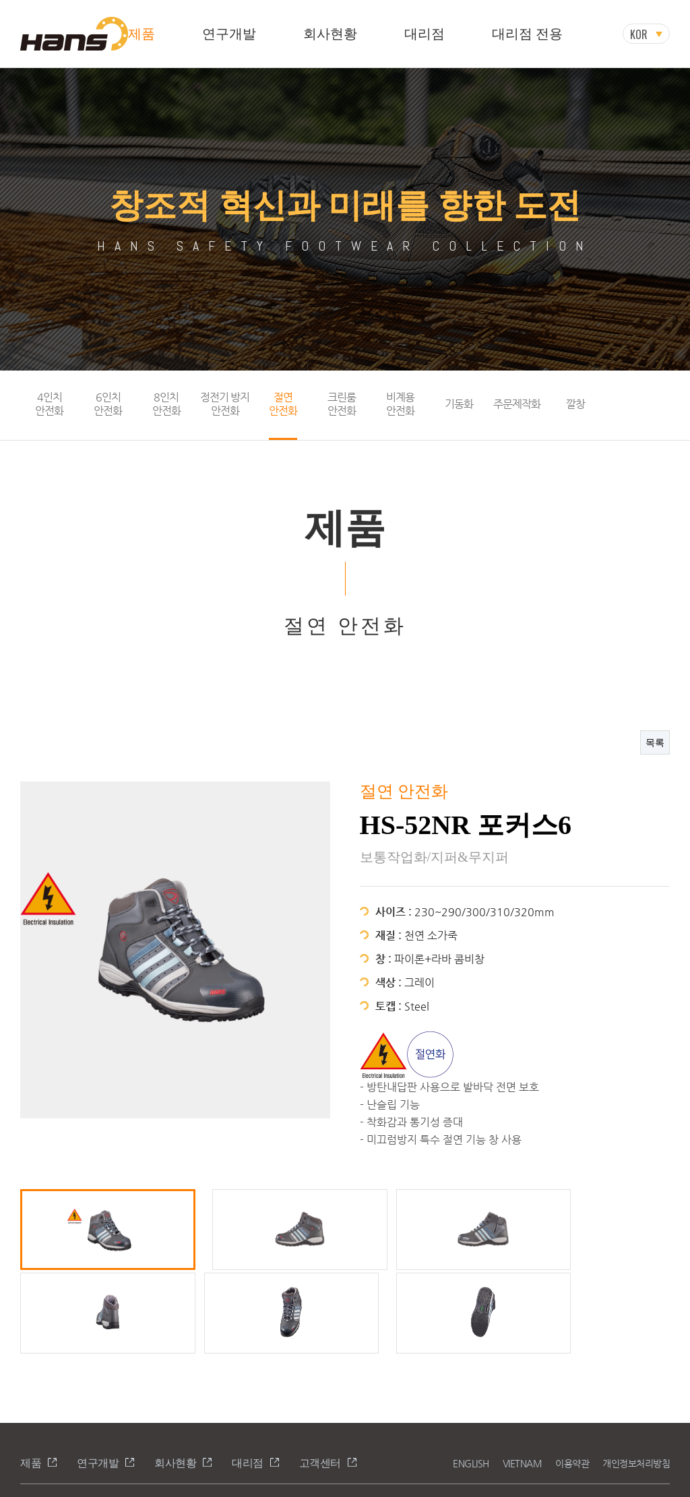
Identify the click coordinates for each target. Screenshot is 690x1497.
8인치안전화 (166, 404)
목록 (655, 742)
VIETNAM (522, 1377)
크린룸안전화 (341, 404)
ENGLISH (471, 1377)
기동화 (459, 403)
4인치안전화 (49, 404)
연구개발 (229, 33)
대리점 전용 (527, 33)
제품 (141, 33)
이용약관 (572, 1377)
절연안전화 (283, 404)
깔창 (575, 403)
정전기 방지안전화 (224, 404)
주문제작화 (516, 403)
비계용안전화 (400, 404)
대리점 (424, 33)
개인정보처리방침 (636, 1377)
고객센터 (320, 1377)
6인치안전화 (108, 404)
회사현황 (330, 33)
